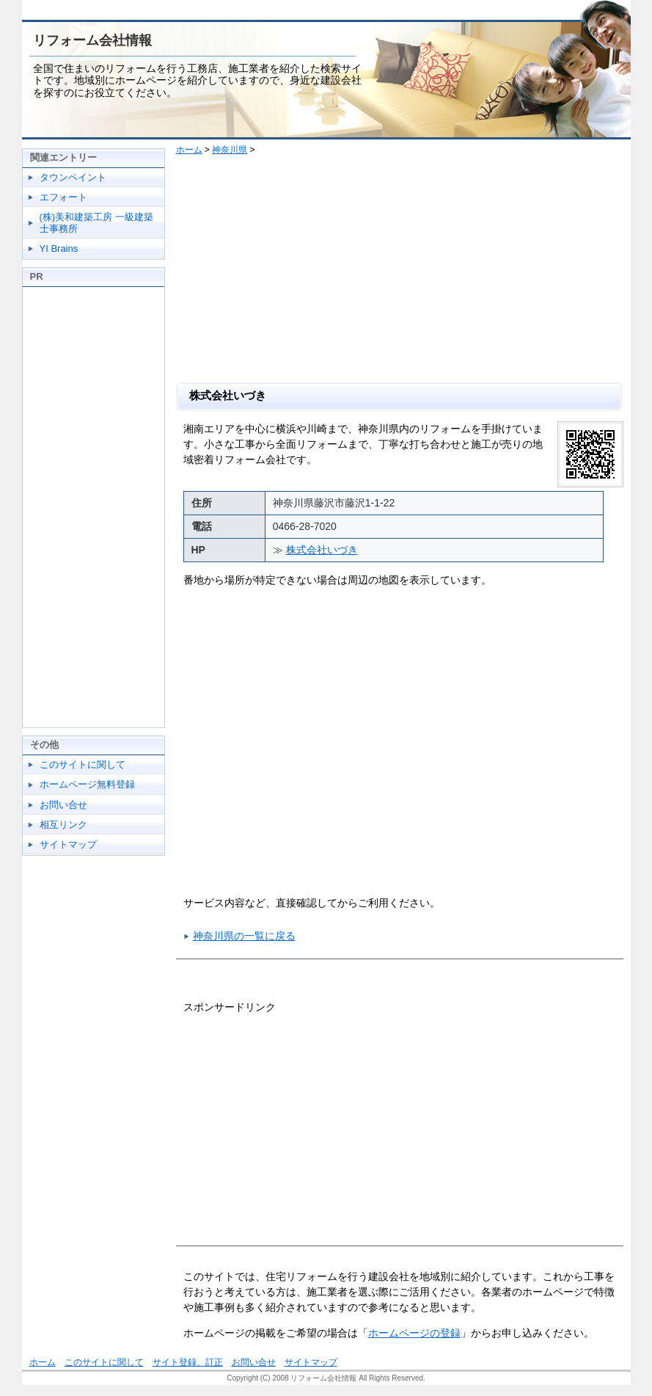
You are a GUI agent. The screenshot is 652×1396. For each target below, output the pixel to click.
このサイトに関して (82, 764)
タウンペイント (73, 177)
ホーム (189, 150)
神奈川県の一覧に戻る (244, 936)
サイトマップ (68, 844)
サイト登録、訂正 (188, 1362)
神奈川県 (229, 150)
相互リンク (63, 824)
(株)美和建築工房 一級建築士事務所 (96, 222)
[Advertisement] (405, 272)
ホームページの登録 (414, 1333)
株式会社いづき (322, 550)
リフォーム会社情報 (92, 40)
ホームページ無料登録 (87, 784)
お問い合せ (63, 804)
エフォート (63, 197)
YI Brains (59, 248)
